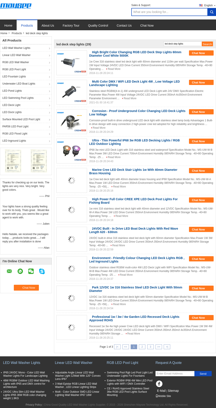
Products (27, 25)
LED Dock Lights (12, 112)
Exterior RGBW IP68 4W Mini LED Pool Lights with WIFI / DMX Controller (129, 382)
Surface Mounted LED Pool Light (21, 119)
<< (125, 346)
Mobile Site (163, 396)
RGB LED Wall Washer (15, 62)
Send (203, 373)
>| (167, 346)
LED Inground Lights (14, 140)
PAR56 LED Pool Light (15, 126)
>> (158, 346)
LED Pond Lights (12, 90)
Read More (114, 68)
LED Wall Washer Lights (16, 48)
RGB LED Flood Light (14, 133)
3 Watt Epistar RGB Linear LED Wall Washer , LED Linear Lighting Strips (76, 385)
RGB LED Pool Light (14, 69)
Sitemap (173, 390)
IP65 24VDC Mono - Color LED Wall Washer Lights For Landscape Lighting (25, 374)
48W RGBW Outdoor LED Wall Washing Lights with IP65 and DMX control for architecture (26, 384)
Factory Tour (71, 25)
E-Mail (161, 390)
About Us (48, 25)
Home (8, 25)
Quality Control (98, 25)
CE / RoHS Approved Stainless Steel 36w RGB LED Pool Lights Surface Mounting (128, 392)
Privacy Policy (34, 404)
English (210, 5)
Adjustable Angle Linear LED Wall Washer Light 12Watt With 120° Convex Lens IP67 (78, 376)
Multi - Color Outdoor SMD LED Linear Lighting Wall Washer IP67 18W (77, 393)
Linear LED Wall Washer (16, 55)
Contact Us (124, 25)
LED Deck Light (11, 105)
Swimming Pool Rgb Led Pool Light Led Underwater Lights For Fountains (129, 374)
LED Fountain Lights (14, 76)
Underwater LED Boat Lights (18, 83)
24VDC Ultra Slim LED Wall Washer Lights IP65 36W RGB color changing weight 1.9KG (24, 395)
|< (117, 346)
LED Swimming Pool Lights (18, 97)
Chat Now (147, 25)
